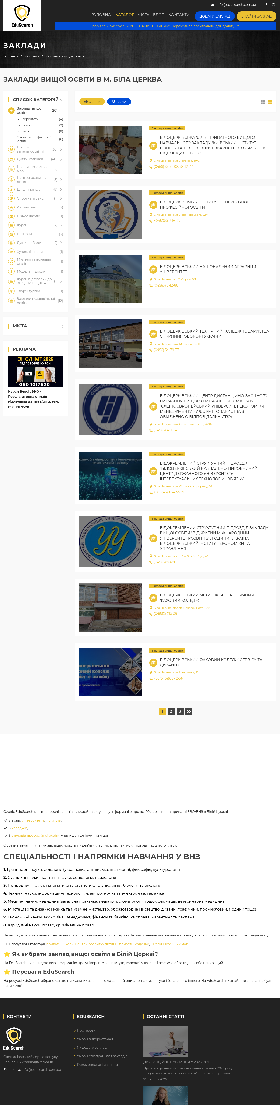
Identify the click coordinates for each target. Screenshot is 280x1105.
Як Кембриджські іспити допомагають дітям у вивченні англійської (229, 1061)
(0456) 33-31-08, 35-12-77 (171, 168)
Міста (149, 16)
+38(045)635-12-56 (166, 680)
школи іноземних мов (169, 945)
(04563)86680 (162, 563)
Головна (104, 16)
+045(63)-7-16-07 (165, 222)
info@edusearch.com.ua (41, 1071)
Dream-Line (266, 1098)
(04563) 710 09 (163, 615)
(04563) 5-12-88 (163, 287)
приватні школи (60, 945)
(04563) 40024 (163, 432)
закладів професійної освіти (35, 837)
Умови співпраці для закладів (102, 1057)
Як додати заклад (92, 1049)
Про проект (87, 1032)
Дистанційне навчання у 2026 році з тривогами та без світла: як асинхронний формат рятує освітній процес (224, 1032)
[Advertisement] (140, 768)
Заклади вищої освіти (167, 130)
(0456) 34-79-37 (164, 351)
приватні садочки (134, 945)
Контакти (189, 16)
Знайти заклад (259, 15)
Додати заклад (221, 15)
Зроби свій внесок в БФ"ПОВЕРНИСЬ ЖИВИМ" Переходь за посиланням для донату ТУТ (165, 26)
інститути (53, 822)
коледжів (19, 829)
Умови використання (95, 1040)
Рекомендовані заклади (97, 1066)
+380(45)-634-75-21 (166, 494)
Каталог (128, 16)
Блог (167, 16)
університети (32, 822)
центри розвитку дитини (96, 945)
